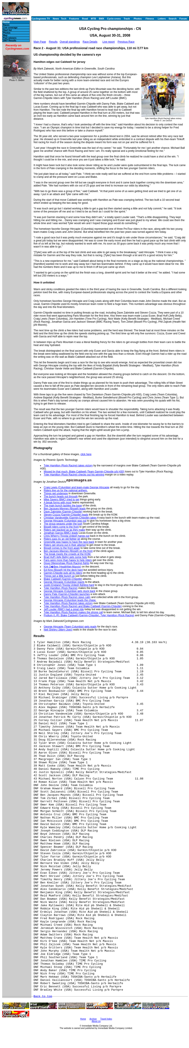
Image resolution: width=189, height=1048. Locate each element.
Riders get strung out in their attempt (65, 545)
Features (74, 18)
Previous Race (126, 41)
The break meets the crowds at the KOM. (67, 554)
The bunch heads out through (61, 496)
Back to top (43, 996)
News (56, 18)
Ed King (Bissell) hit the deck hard (63, 569)
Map (5, 35)
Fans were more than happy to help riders (68, 560)
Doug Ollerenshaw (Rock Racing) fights (66, 563)
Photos (138, 18)
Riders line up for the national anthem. (66, 490)
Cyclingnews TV (41, 18)
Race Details (90, 41)
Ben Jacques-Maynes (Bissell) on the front (68, 551)
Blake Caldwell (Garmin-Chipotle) (63, 579)
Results (53, 41)
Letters (162, 18)
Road (85, 18)
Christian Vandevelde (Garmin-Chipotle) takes (70, 517)
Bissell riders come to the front (61, 526)
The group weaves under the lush (63, 523)
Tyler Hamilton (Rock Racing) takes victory (68, 465)
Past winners (9, 38)
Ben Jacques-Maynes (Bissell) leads (65, 508)
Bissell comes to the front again (62, 548)
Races (6, 25)
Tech (63, 18)
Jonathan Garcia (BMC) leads (61, 532)
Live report (108, 41)
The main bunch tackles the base (63, 505)
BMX (101, 18)
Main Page (40, 41)
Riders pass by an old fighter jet (62, 538)
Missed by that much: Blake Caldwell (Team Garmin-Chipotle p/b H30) (84, 471)
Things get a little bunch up (59, 575)
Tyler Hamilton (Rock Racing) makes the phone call (73, 612)
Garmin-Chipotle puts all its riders (63, 572)
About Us (96, 1021)
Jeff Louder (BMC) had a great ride (64, 609)
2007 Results (9, 40)
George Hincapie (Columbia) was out (65, 520)
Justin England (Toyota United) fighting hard (69, 585)
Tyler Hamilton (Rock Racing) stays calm (67, 597)
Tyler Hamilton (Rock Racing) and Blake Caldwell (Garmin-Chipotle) (83, 606)
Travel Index (106, 1019)
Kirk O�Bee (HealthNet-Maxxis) (62, 566)
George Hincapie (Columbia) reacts (64, 582)
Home (6, 22)
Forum (183, 18)
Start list (7, 30)
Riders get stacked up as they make (64, 529)
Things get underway (56, 493)
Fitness (149, 18)
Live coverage (10, 27)
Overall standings (70, 41)
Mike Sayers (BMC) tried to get (61, 499)
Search (173, 18)
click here (86, 454)
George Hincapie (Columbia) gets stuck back (69, 591)
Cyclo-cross (114, 18)
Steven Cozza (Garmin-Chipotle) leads (66, 514)
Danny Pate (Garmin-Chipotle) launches (67, 594)
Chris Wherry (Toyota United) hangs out (66, 535)
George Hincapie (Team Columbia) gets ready (70, 626)
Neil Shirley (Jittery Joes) (58, 629)
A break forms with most (57, 502)
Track (127, 18)
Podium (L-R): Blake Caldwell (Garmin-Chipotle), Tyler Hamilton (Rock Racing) (89, 615)
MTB (93, 18)
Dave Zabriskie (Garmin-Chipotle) (63, 511)
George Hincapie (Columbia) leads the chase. (70, 600)
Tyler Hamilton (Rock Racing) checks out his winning (74, 474)
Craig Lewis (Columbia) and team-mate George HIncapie (76, 487)
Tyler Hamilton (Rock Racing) (61, 588)
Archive (93, 1019)
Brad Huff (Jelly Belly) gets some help (65, 557)
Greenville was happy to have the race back (69, 541)
